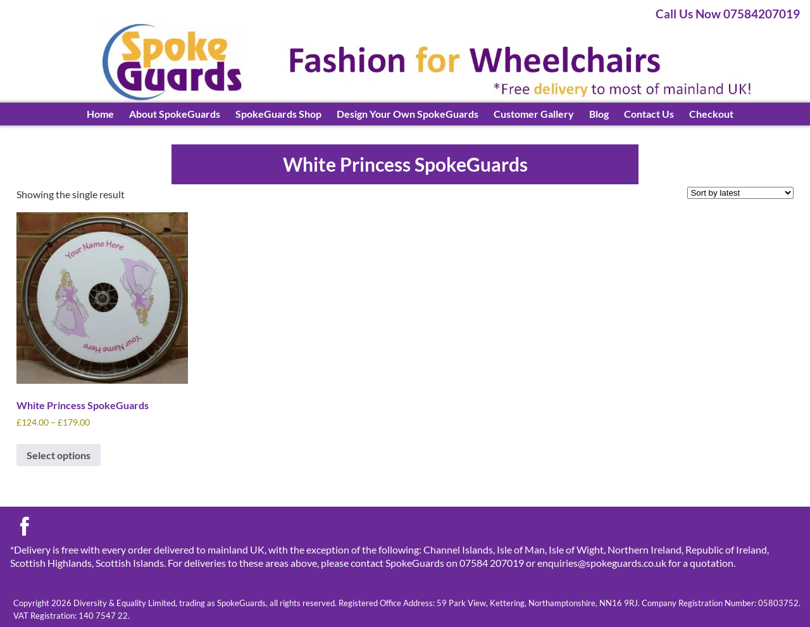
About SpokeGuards (174, 114)
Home (100, 114)
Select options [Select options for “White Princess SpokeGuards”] (58, 455)
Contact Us (649, 114)
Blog (599, 114)
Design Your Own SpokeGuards (407, 114)
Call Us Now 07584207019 (728, 13)
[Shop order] (740, 193)
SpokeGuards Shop (278, 114)
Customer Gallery (534, 114)
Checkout (711, 114)
